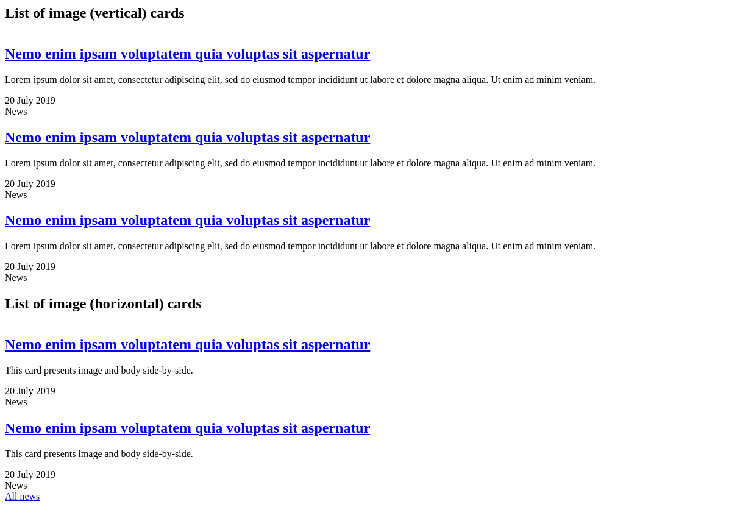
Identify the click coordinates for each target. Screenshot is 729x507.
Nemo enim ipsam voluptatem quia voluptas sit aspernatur (187, 54)
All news (22, 496)
